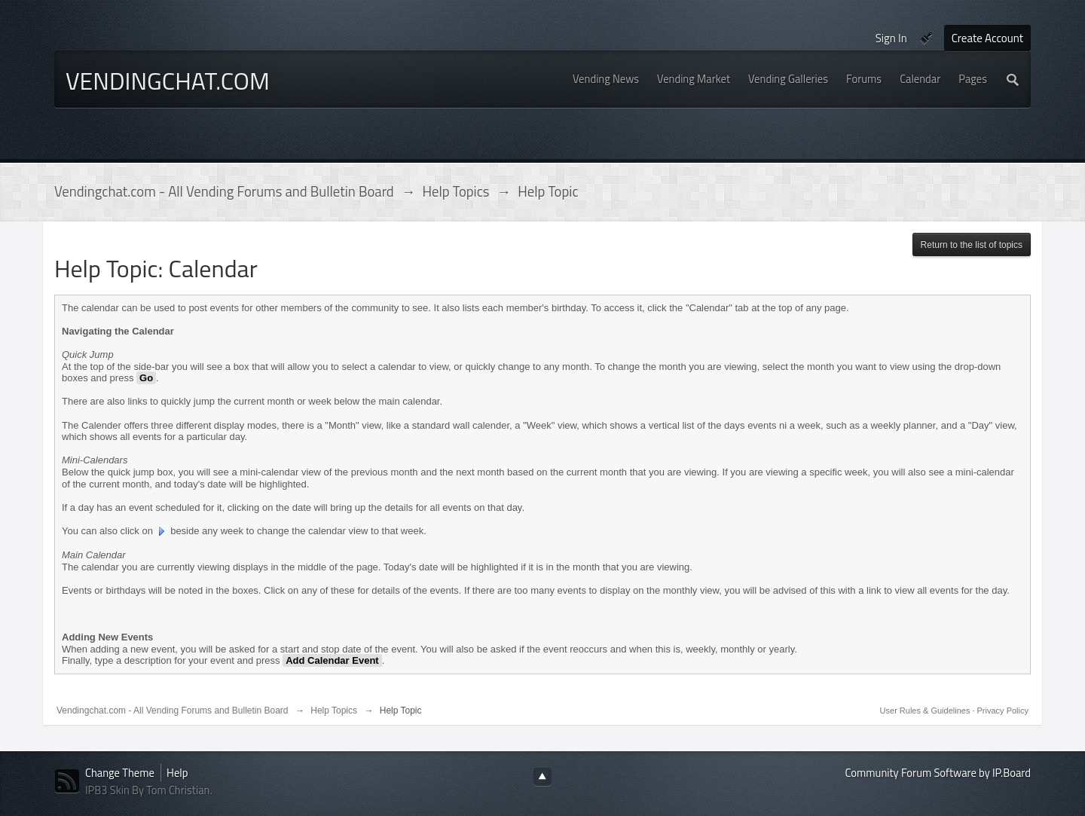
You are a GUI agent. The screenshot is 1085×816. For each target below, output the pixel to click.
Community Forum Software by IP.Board (938, 772)
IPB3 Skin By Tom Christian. (148, 790)
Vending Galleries (788, 78)
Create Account (987, 38)
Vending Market (693, 78)
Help (177, 772)
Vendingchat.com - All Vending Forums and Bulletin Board (173, 710)
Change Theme (119, 772)
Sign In (891, 38)
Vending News (606, 78)
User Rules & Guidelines (926, 710)
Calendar (920, 78)
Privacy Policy (1002, 710)
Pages (972, 78)
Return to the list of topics (971, 245)
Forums (864, 78)
